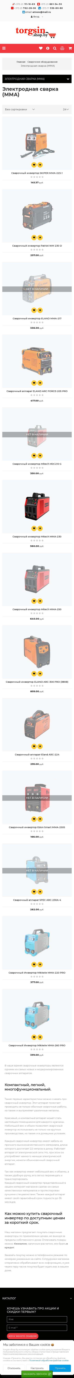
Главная (21, 61)
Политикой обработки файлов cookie (49, 1360)
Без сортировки (20, 109)
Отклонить (14, 1368)
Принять (60, 1368)
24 (66, 109)
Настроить (37, 1368)
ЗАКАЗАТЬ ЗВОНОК (35, 1374)
